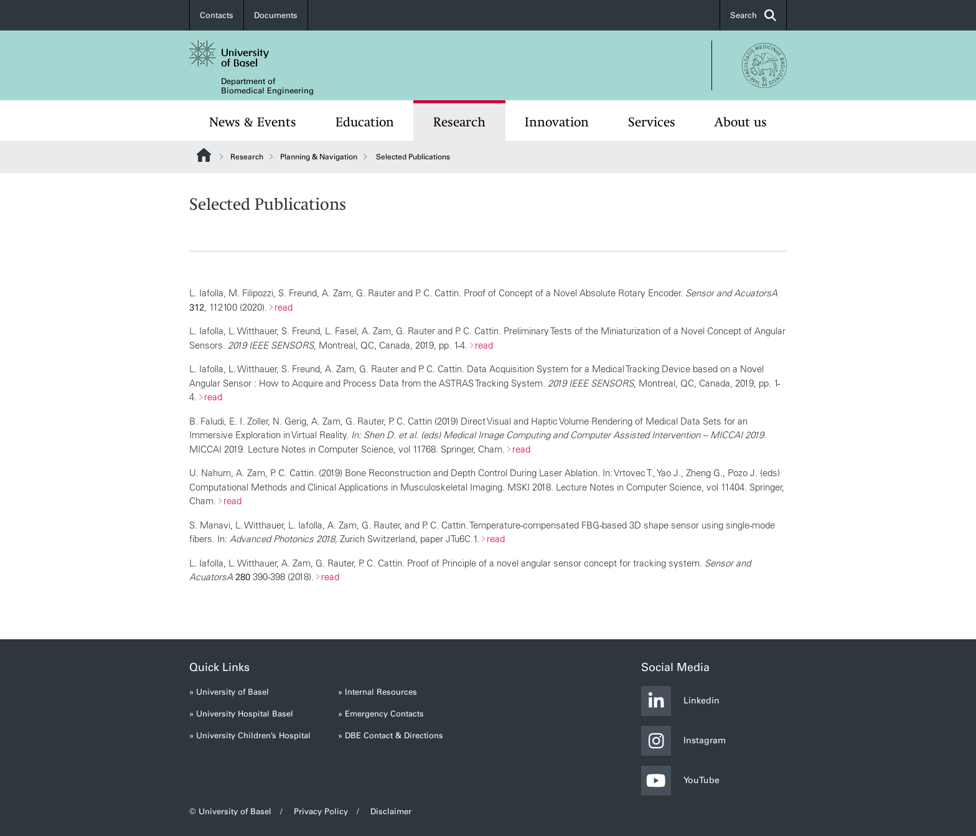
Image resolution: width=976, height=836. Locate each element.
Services (651, 122)
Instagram (683, 741)
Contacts (216, 15)
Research (459, 122)
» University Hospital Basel (241, 713)
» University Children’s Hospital (250, 735)
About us (741, 122)
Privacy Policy (321, 811)
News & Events (252, 122)
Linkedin (680, 701)
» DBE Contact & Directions (390, 735)
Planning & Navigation (318, 157)
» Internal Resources (377, 692)
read (283, 307)
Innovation (557, 122)
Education (365, 122)
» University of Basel (229, 692)
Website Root (204, 155)
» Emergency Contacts (381, 713)
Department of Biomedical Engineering (267, 86)
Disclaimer (390, 811)
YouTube (680, 781)
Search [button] (753, 15)
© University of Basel (230, 811)
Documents (276, 15)
